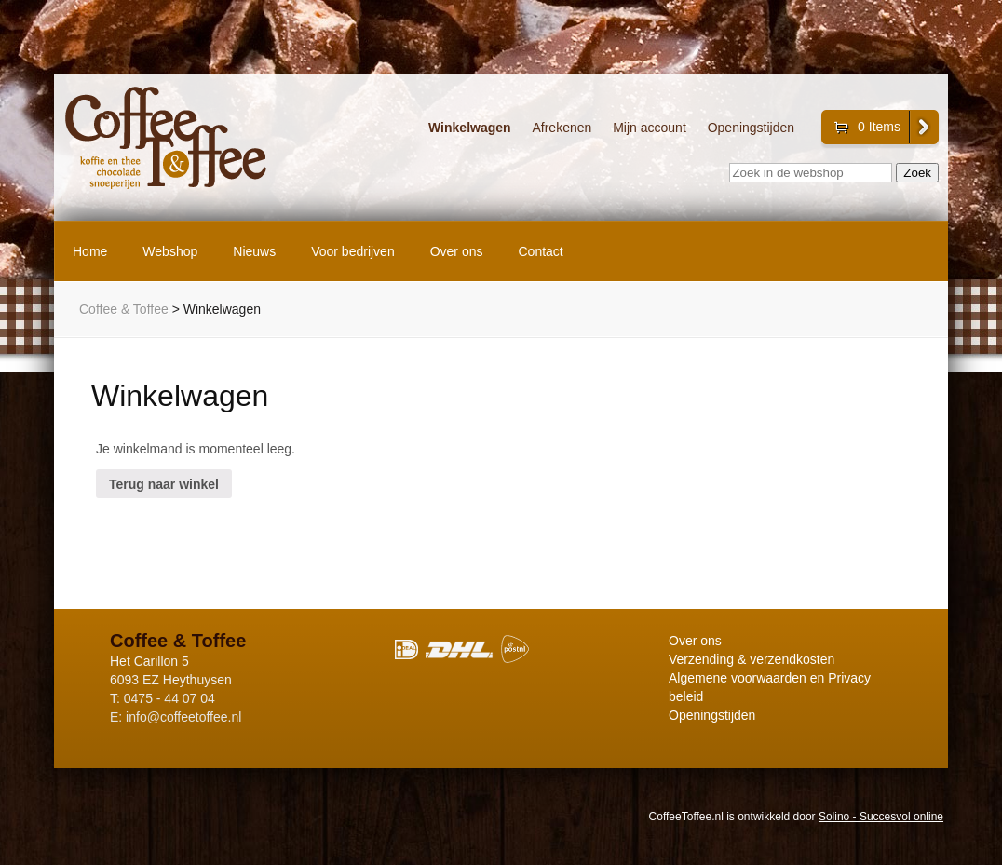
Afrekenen (561, 128)
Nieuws (254, 251)
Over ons (456, 251)
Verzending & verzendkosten (751, 659)
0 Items (879, 126)
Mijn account (649, 128)
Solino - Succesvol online (881, 816)
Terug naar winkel (164, 484)
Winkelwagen (469, 128)
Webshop (169, 251)
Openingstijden (751, 128)
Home (90, 251)
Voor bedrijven (353, 251)
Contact (541, 251)
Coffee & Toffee (124, 309)
